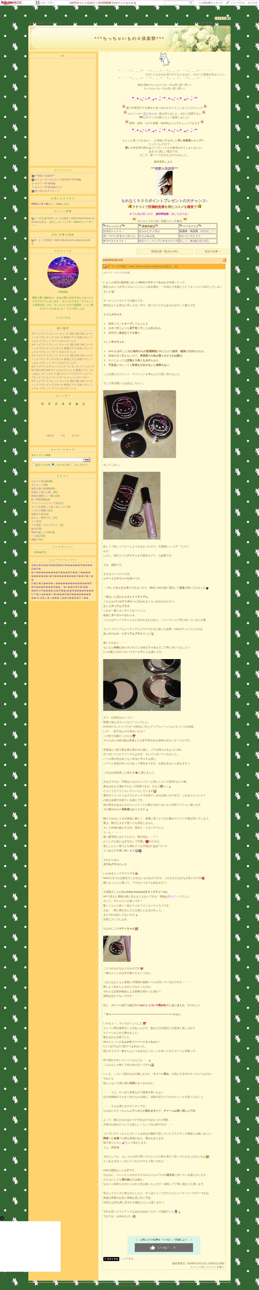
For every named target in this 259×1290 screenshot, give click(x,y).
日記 (42, 22)
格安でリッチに (158, 240)
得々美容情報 (38, 499)
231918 (220, 18)
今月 (63, 435)
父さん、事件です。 (42, 517)
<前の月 (50, 435)
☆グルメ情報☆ (39, 510)
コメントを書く (215, 1267)
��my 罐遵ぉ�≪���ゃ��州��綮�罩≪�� (59, 598)
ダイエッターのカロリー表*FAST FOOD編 (58, 179)
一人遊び (36, 536)
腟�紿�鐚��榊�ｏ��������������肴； (62, 583)
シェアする (127, 1258)
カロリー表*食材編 (45, 183)
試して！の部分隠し (194, 240)
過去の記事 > (212, 251)
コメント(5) (197, 1267)
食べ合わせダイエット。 (48, 191)
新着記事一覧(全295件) (164, 251)
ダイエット (37, 485)
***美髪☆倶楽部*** (45, 175)
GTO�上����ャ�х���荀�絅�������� (61, 594)
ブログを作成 (237, 2)
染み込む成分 (149, 231)
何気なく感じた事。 (42, 492)
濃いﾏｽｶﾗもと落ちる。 (120, 236)
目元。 (148, 236)
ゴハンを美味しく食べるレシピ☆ (49, 506)
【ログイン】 (223, 22)
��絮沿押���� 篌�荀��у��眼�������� (62, 590)
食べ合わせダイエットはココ (172, 107)
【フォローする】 (203, 22)
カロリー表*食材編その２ (49, 187)
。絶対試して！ (197, 231)
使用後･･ (113, 231)
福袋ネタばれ (38, 514)
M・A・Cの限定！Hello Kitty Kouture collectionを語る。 (140, 266)
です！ (115, 240)
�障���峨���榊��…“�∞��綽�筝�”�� (59, 587)
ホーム (33, 22)
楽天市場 (252, 2)
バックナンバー (63, 546)
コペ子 (34, 521)
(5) (176, 266)
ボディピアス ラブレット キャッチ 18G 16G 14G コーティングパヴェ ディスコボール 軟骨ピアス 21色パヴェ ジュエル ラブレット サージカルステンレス (62, 337)
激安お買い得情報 (41, 488)
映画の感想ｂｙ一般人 (43, 495)
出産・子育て (47, 2)
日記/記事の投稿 (63, 234)
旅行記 (34, 528)
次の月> (76, 435)
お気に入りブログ (63, 198)
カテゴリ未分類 (39, 481)
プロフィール (54, 22)
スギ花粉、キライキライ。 (45, 525)
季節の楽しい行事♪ (41, 532)
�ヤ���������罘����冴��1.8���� (60, 572)
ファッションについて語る (45, 503)
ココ (173, 123)
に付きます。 (191, 236)
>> (210, 2)
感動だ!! (35, 539)
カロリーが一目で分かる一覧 (145, 113)
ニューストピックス (63, 559)
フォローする (63, 317)
